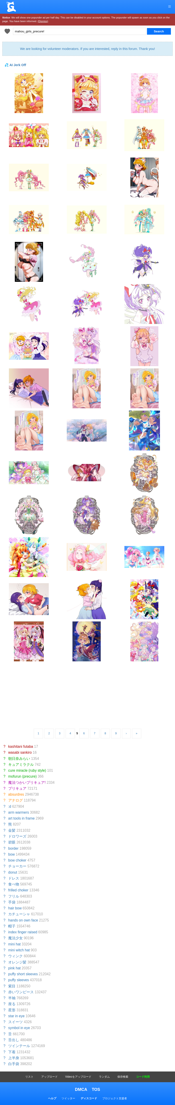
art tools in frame (21, 818)
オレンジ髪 (17, 962)
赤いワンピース (21, 992)
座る (11, 1004)
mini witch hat (19, 950)
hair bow (15, 908)
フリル (13, 896)
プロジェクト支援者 (114, 1098)
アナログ (15, 800)
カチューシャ (19, 914)
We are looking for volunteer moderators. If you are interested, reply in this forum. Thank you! (87, 49)
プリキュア (17, 788)
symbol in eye (19, 1028)
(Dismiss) (43, 21)
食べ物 (13, 884)
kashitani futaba (20, 746)
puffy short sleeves (23, 974)
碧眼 (11, 842)
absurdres (16, 794)
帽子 (11, 926)
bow (11, 854)
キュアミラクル (21, 764)
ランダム (104, 1076)
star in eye (16, 1016)
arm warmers (18, 812)
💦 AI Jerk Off (15, 65)
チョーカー (17, 866)
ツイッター (68, 1098)
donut (12, 872)
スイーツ (15, 1022)
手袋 (11, 902)
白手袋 (13, 1064)
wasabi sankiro (20, 752)
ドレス (13, 878)
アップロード (49, 1076)
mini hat (14, 944)
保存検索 (122, 1076)
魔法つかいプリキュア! (27, 782)
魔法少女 (15, 938)
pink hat (14, 968)
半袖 (11, 998)
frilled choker (18, 890)
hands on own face (23, 920)
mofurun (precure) (22, 776)
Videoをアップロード (78, 1076)
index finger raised (22, 932)
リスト (29, 1076)
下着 (11, 1052)
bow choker (17, 860)
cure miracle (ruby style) (27, 770)
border (13, 848)
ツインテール (19, 1046)
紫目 (11, 986)
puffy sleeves (18, 980)
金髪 (11, 830)
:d (9, 806)
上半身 (13, 1058)
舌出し (13, 1040)
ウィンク (15, 956)
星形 (11, 1010)
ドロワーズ (17, 836)
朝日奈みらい (19, 759)
